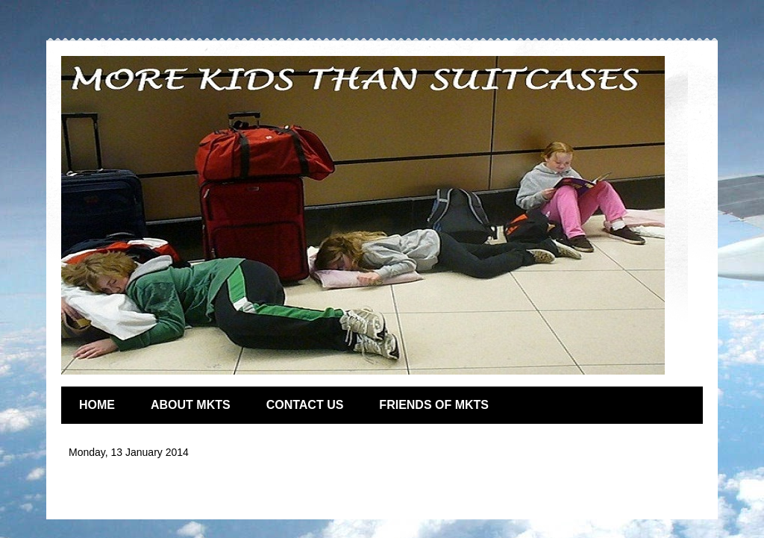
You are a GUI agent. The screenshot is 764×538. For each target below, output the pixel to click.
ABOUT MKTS (191, 404)
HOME (97, 404)
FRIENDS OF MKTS (434, 404)
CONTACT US (305, 404)
